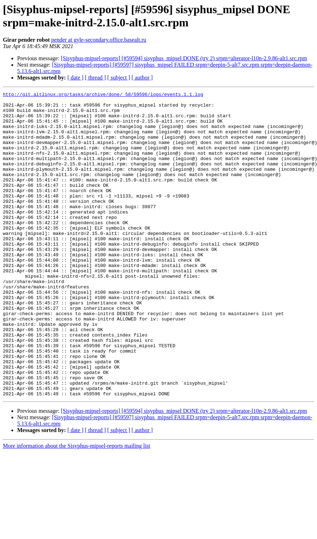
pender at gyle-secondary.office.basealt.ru (99, 40)
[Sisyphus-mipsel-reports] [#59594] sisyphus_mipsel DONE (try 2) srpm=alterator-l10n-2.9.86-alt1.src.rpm (184, 58)
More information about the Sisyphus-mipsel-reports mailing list (76, 507)
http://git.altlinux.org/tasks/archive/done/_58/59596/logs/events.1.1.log (103, 95)
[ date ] (75, 78)
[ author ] (142, 78)
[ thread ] (95, 78)
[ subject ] (118, 78)
